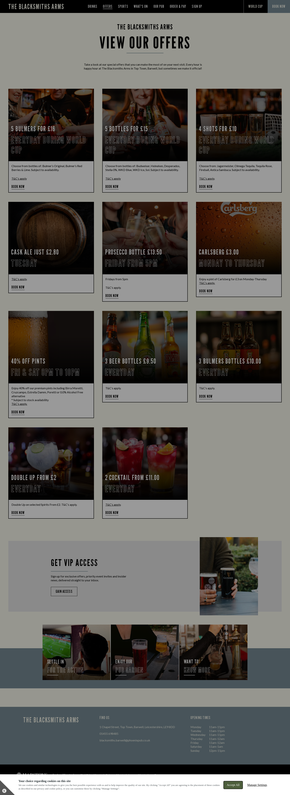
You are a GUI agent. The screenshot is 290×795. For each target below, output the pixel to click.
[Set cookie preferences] (7, 787)
